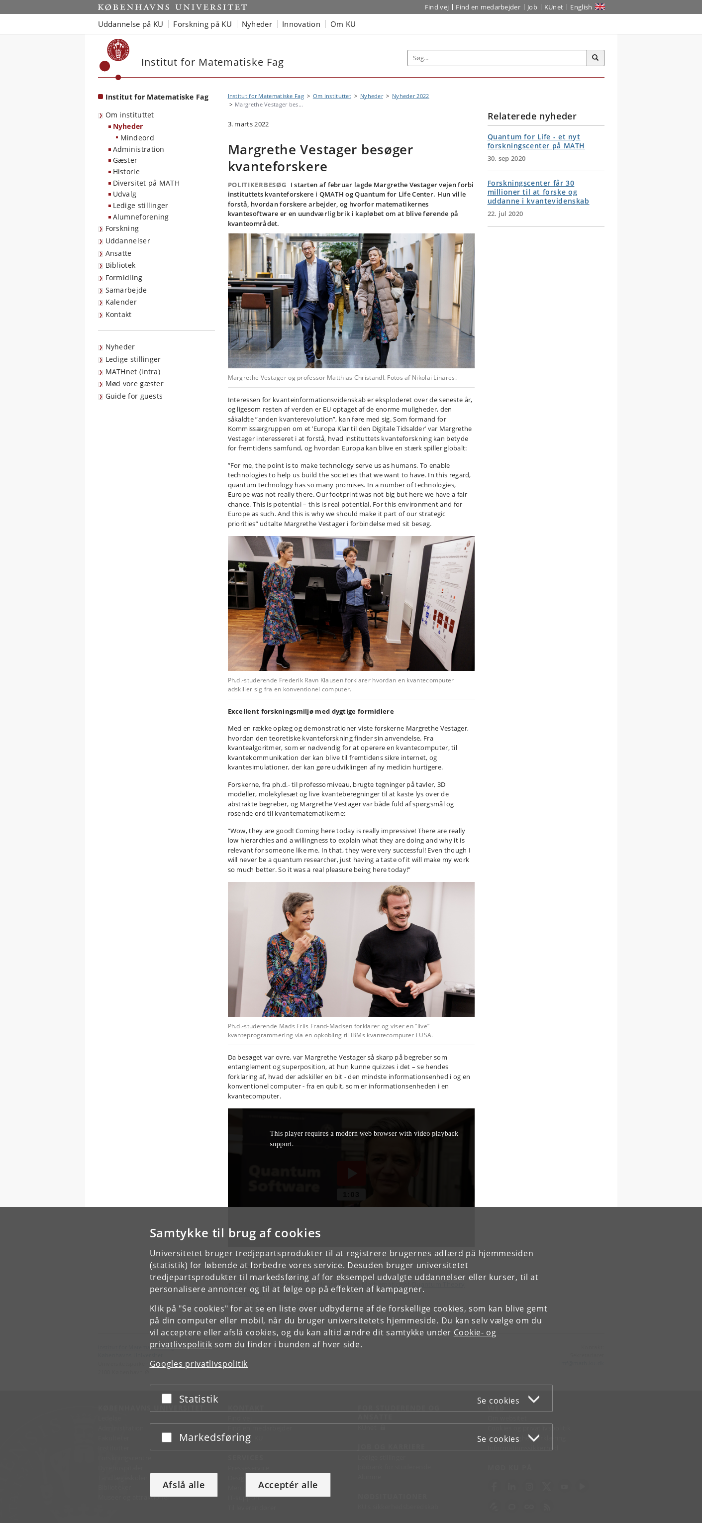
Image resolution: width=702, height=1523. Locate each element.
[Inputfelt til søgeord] (497, 58)
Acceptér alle (288, 1485)
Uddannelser (127, 240)
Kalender (121, 302)
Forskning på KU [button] (202, 24)
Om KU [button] (343, 24)
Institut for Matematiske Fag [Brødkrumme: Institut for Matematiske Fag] (266, 96)
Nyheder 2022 (410, 96)
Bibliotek (120, 265)
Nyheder (128, 126)
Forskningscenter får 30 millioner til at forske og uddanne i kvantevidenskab (539, 192)
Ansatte (118, 253)
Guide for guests (134, 396)
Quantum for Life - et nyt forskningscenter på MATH (536, 141)
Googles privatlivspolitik (199, 1363)
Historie (126, 171)
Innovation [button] (301, 24)
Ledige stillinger (141, 205)
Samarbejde (126, 290)
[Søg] (595, 58)
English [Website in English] (581, 6)
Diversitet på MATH (146, 183)
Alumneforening (141, 216)
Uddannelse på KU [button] (131, 24)
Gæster (125, 160)
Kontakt (118, 314)
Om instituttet (129, 114)
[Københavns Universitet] (115, 59)
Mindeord (137, 137)
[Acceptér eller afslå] (169, 1398)
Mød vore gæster (134, 383)
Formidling (124, 277)
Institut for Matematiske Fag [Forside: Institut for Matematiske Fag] (156, 97)
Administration (139, 149)
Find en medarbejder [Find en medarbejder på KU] (488, 6)
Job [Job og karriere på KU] (532, 6)
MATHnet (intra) (133, 371)
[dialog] (351, 1365)
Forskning (122, 228)
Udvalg (125, 194)
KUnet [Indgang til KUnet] (554, 6)
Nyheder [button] (257, 24)
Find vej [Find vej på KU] (437, 6)
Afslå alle (184, 1485)
